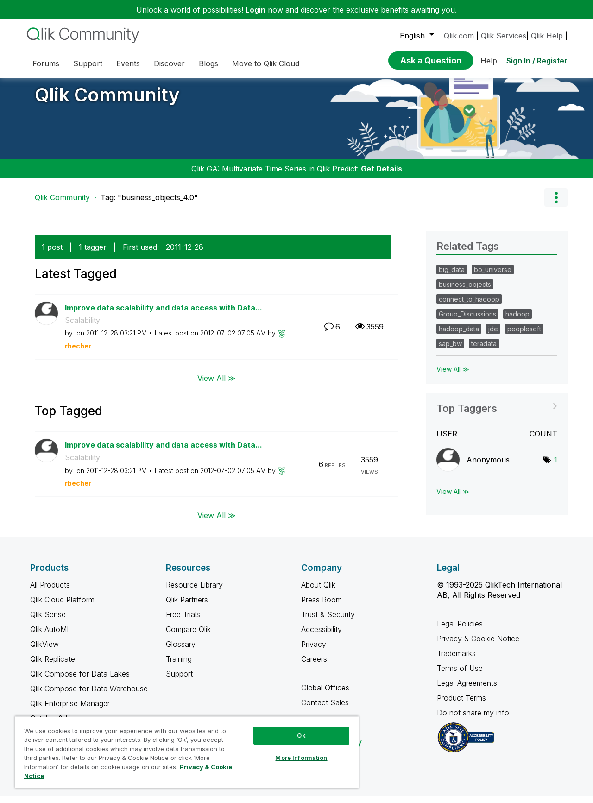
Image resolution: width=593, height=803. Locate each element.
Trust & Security (328, 621)
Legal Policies (460, 630)
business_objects (465, 291)
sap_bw (450, 350)
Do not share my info (474, 719)
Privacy (313, 651)
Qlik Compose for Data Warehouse (89, 695)
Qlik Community (107, 102)
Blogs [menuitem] (208, 63)
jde (493, 336)
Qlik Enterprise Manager (70, 710)
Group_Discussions (467, 321)
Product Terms (461, 704)
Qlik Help (547, 35)
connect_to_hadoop (469, 306)
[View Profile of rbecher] (78, 353)
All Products (50, 591)
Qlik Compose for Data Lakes (80, 680)
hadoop (517, 321)
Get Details (381, 175)
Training (179, 665)
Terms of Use (460, 675)
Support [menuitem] (87, 63)
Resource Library (194, 591)
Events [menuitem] (128, 63)
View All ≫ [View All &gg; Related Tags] (452, 376)
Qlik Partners (187, 606)
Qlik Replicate (52, 665)
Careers (314, 665)
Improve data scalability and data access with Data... (163, 314)
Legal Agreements (467, 690)
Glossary (181, 651)
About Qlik (318, 591)
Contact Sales (325, 709)
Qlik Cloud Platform (62, 606)
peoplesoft (524, 336)
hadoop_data (459, 336)
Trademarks (456, 660)
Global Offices (325, 694)
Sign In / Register (537, 60)
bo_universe (492, 276)
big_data (452, 276)
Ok (301, 735)
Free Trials (183, 621)
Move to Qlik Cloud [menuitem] (265, 63)
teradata (484, 350)
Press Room (321, 606)
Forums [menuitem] (45, 63)
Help (488, 60)
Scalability (82, 327)
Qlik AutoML (50, 636)
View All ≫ (216, 384)
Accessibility (321, 636)
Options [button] (556, 204)
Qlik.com (459, 35)
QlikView (44, 651)
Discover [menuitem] (169, 63)
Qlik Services (503, 35)
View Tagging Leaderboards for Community (497, 412)
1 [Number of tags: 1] (555, 466)
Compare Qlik (188, 636)
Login (255, 9)
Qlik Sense (48, 621)
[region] (187, 752)
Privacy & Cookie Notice (478, 645)
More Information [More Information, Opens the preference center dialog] (301, 757)
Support (179, 680)
